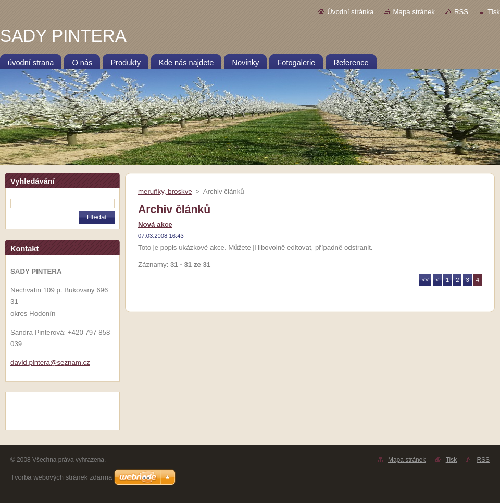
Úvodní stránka (350, 12)
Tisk (494, 12)
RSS (461, 12)
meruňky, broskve (165, 191)
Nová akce (155, 224)
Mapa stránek (414, 12)
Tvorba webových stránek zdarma (61, 477)
